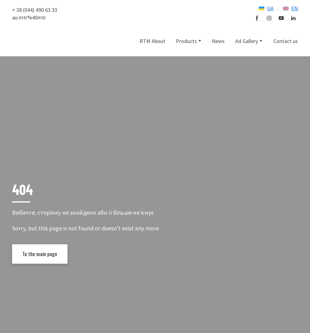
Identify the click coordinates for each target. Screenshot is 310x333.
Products (186, 41)
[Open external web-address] (29, 40)
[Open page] (262, 8)
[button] (257, 18)
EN (294, 8)
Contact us (285, 41)
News (218, 41)
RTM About (152, 41)
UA (270, 8)
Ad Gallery (246, 41)
